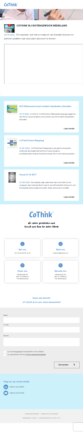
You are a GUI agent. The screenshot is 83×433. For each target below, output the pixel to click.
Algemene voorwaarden (50, 414)
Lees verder (69, 129)
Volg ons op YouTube (13, 393)
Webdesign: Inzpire (29, 418)
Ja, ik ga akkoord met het (27, 354)
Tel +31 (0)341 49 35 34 (22, 253)
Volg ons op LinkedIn (13, 387)
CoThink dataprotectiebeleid (35, 354)
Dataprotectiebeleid (32, 414)
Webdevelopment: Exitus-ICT (49, 418)
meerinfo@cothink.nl (60, 253)
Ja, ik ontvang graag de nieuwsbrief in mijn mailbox (26, 352)
